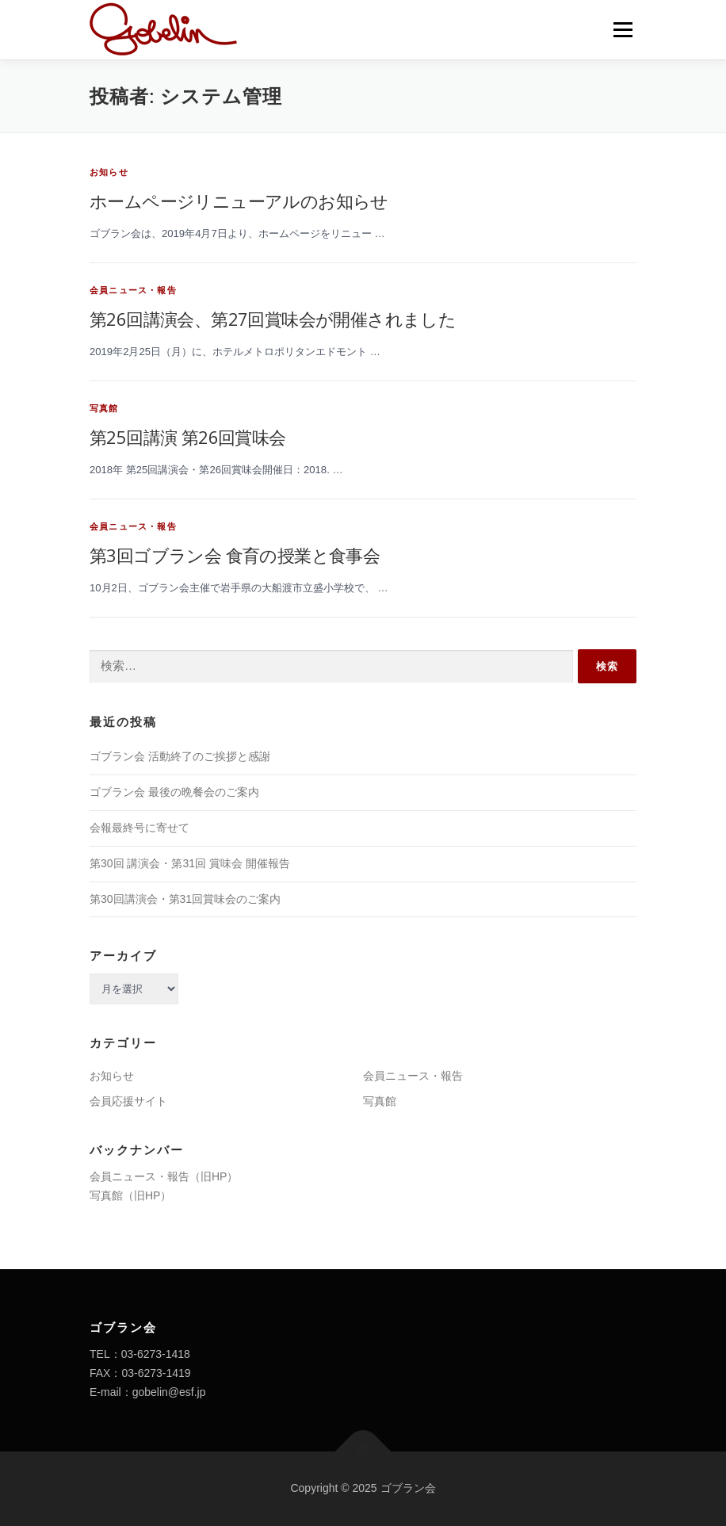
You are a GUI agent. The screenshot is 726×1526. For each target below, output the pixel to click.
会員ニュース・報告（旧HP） (164, 1176)
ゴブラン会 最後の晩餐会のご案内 (174, 792)
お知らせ (109, 172)
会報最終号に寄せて (139, 827)
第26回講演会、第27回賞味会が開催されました (273, 319)
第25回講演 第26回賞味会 (188, 437)
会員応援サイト (128, 1101)
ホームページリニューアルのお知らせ (239, 200)
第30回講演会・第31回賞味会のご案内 (185, 899)
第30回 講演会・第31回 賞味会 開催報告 (190, 863)
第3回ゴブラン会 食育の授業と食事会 (235, 555)
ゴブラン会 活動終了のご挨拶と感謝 (180, 756)
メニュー (622, 30)
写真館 (104, 408)
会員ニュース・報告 (133, 290)
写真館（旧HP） (130, 1195)
